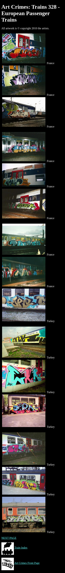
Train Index (14, 547)
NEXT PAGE (8, 537)
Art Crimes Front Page (20, 563)
